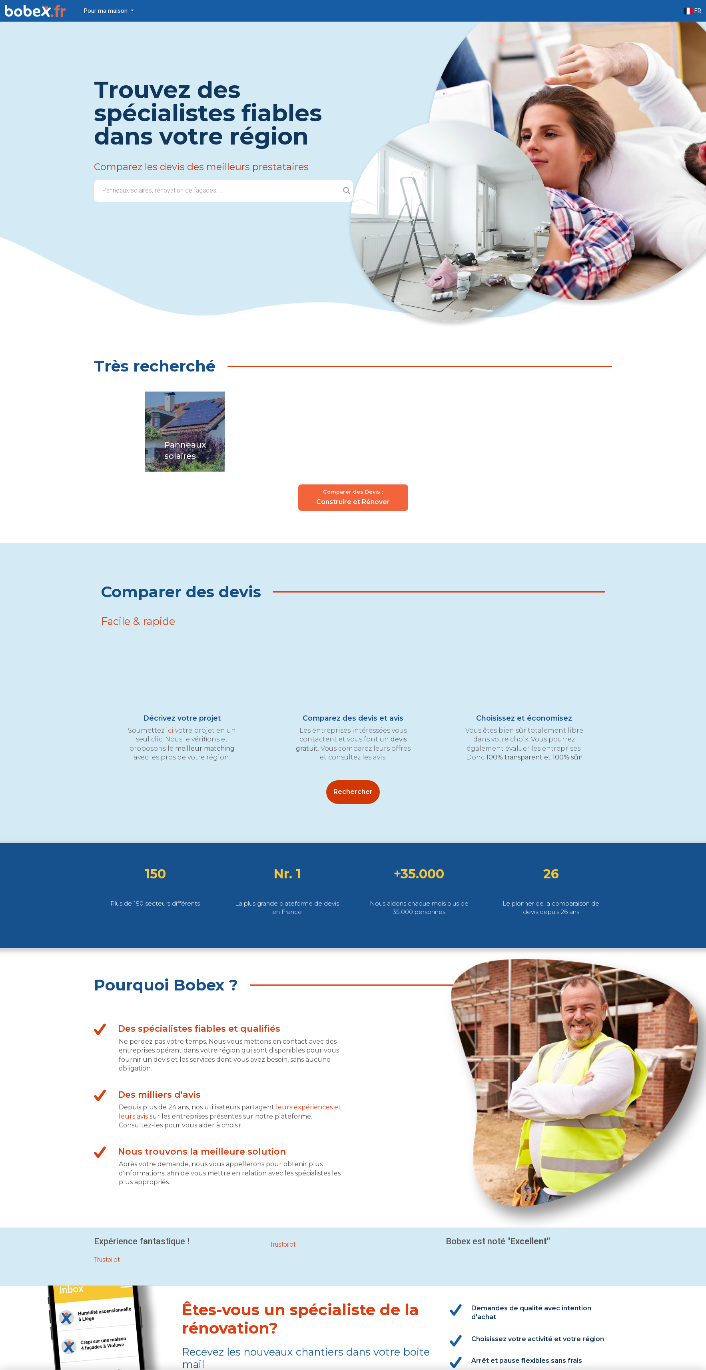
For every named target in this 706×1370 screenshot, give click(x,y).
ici (170, 730)
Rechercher (353, 791)
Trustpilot (282, 1244)
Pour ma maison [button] (106, 10)
